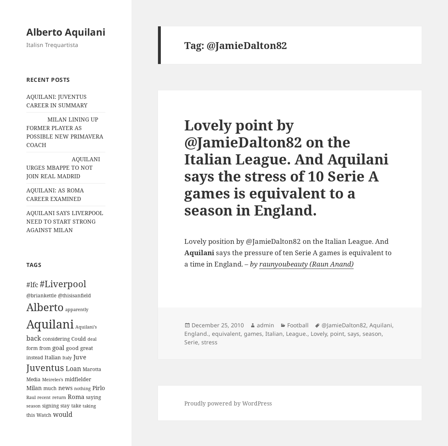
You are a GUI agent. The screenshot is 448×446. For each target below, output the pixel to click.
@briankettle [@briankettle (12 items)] (41, 295)
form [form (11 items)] (32, 348)
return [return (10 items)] (59, 397)
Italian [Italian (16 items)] (53, 357)
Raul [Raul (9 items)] (31, 397)
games (253, 333)
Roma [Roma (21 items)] (76, 397)
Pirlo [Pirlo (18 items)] (98, 388)
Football (298, 325)
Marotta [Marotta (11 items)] (92, 369)
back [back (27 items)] (33, 338)
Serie (191, 342)
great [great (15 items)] (86, 348)
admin (265, 325)
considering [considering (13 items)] (56, 338)
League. (296, 333)
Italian (274, 333)
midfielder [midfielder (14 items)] (78, 379)
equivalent (226, 333)
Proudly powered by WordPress (228, 403)
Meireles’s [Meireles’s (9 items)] (52, 379)
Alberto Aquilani (65, 31)
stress (209, 342)
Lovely (319, 333)
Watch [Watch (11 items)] (43, 415)
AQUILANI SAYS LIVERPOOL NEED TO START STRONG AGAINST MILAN (64, 221)
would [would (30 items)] (63, 414)
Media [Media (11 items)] (33, 379)
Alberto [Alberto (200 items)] (45, 307)
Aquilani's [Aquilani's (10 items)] (86, 327)
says (353, 333)
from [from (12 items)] (45, 348)
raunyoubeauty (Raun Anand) (306, 264)
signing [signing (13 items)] (50, 405)
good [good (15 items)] (72, 348)
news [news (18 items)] (65, 388)
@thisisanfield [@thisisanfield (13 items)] (74, 295)
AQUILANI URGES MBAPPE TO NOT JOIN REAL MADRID (63, 167)
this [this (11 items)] (30, 415)
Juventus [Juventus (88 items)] (45, 367)
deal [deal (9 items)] (91, 339)
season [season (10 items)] (33, 406)
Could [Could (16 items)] (78, 338)
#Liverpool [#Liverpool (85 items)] (63, 284)
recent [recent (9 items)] (44, 397)
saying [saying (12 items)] (93, 397)
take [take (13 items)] (76, 405)
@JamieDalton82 (344, 325)
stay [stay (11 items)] (65, 406)
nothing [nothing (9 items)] (82, 388)
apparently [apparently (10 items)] (76, 309)
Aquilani (380, 325)
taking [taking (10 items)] (89, 406)
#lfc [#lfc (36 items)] (32, 284)
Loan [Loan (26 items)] (73, 368)
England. (196, 333)
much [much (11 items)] (50, 388)
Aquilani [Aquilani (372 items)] (50, 324)
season (372, 333)
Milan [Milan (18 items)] (34, 388)
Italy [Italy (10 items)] (67, 357)
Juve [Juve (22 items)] (79, 357)
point (337, 333)
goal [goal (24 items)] (58, 348)
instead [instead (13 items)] (34, 357)
